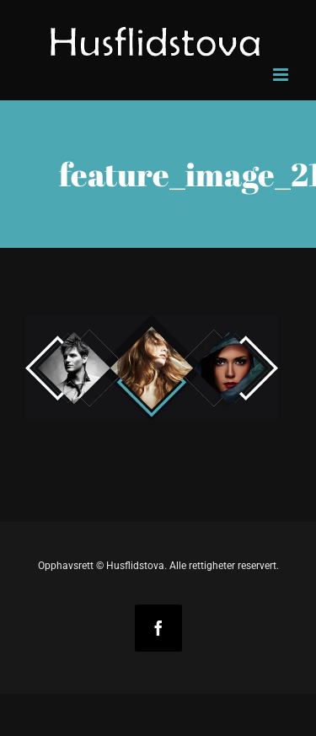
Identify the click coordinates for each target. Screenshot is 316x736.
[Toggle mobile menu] (282, 74)
